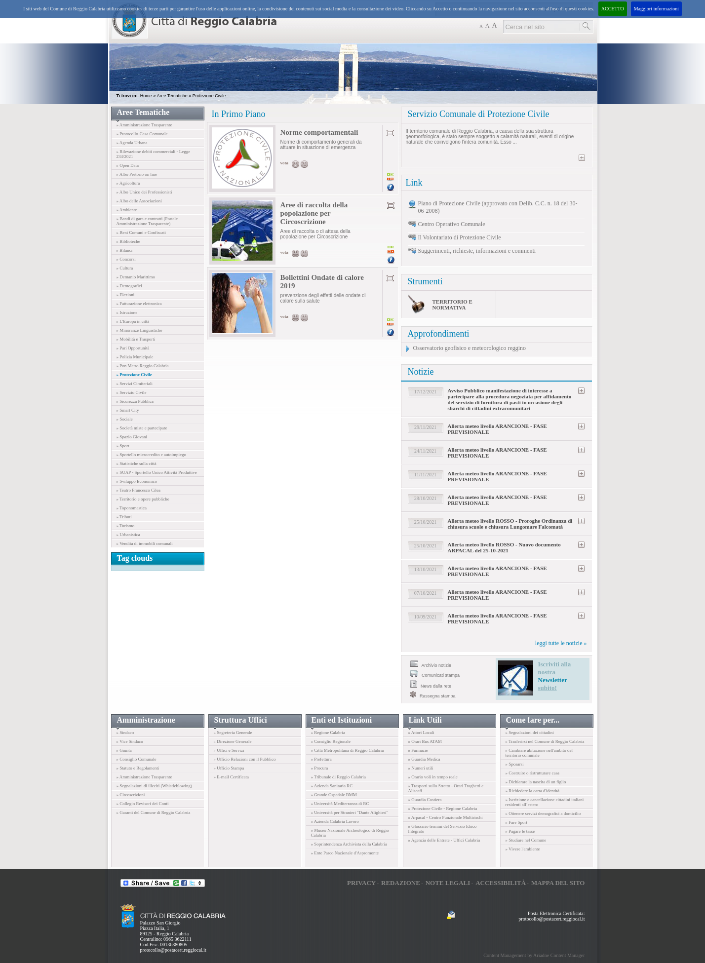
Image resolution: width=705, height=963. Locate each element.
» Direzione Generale (233, 741)
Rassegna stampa (433, 694)
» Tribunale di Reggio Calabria (338, 776)
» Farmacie (418, 750)
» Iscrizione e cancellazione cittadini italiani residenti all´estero (545, 802)
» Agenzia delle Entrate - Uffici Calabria (444, 840)
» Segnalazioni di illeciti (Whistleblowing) (154, 785)
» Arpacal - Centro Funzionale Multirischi (445, 817)
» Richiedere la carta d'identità (533, 790)
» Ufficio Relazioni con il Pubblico (245, 759)
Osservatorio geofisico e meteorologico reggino (469, 348)
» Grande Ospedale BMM (334, 794)
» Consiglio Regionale (331, 741)
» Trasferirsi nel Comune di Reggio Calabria (545, 741)
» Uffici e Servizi (229, 750)
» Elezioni (126, 294)
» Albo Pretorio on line (137, 174)
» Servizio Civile (132, 392)
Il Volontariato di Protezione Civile (459, 237)
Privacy (361, 882)
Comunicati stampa (435, 674)
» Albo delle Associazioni (139, 200)
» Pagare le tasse (520, 831)
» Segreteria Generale (233, 732)
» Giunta (124, 750)
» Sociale (125, 419)
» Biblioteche (128, 241)
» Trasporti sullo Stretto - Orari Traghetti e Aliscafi (446, 788)
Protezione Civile (209, 95)
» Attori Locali (421, 732)
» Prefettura (321, 759)
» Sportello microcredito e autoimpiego (151, 454)
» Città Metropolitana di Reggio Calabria (347, 750)
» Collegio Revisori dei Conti (143, 803)
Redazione (400, 882)
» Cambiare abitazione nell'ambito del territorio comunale (539, 753)
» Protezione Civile (134, 374)
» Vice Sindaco (130, 741)
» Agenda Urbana (132, 142)
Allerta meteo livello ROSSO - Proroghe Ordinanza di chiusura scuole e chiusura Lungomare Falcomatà (510, 524)
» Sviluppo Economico (137, 481)
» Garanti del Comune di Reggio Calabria (154, 812)
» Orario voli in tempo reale (433, 776)
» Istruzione (127, 312)
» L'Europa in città (133, 321)
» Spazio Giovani (132, 436)
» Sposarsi (515, 764)
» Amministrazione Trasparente (144, 124)
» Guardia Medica (424, 759)
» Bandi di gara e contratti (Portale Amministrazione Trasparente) (147, 221)
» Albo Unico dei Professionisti (144, 192)
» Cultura (125, 268)
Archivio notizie (431, 664)
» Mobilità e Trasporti (136, 339)
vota (284, 162)
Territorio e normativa (452, 304)
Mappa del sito (558, 882)
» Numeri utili (420, 768)
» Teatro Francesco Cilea (138, 490)
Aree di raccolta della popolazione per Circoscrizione (314, 213)
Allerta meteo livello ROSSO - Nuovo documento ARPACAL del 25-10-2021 (504, 547)
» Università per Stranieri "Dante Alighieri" (350, 812)
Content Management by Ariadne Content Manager (534, 955)
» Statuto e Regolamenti (138, 768)
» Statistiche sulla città (137, 463)
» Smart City (128, 410)
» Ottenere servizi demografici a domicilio (543, 813)
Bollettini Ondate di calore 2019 (322, 281)
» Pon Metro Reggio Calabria (143, 365)
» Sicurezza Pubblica (135, 401)
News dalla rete (431, 684)
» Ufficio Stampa (229, 768)
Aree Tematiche (172, 95)
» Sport (123, 445)
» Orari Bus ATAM (425, 741)
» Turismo (126, 525)
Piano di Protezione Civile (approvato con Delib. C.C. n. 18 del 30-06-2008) (498, 207)
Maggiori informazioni (656, 8)
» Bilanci (125, 250)
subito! (547, 688)
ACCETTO (612, 8)
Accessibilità (500, 882)
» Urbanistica (128, 534)
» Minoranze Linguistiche (139, 330)
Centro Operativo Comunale (451, 224)
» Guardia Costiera (425, 799)
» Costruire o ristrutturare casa (532, 772)
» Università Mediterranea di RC (340, 803)
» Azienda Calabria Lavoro (335, 821)
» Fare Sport (517, 822)
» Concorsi (126, 259)
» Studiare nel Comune (526, 840)
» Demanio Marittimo (136, 276)
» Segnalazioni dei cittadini (530, 732)
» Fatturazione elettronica (139, 303)
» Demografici (129, 285)
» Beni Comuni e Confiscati (141, 232)
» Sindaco (125, 732)
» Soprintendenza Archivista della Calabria (349, 844)
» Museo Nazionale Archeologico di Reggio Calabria (350, 833)
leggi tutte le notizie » (561, 643)
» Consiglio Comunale (137, 759)
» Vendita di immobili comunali (145, 543)
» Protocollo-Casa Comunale (142, 133)
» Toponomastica (132, 507)
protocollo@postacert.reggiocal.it (173, 950)
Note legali (448, 882)
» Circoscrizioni (131, 794)
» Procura (319, 768)
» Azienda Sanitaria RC (332, 785)
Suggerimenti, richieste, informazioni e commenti (477, 250)
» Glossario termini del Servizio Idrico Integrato (442, 829)
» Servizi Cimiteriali (135, 383)
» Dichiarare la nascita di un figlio (536, 781)
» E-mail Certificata (231, 776)
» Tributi (124, 516)
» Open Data (128, 165)
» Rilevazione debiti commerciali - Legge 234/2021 (154, 154)
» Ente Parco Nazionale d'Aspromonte (345, 852)
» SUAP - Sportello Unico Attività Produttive (157, 472)
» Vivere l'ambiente (523, 849)
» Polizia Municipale (135, 356)
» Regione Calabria (328, 732)
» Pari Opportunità (133, 348)
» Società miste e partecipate (142, 427)
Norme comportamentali (319, 132)
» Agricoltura (128, 183)
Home (146, 95)
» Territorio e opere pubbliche (143, 499)
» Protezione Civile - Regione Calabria (442, 808)
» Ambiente (127, 209)
